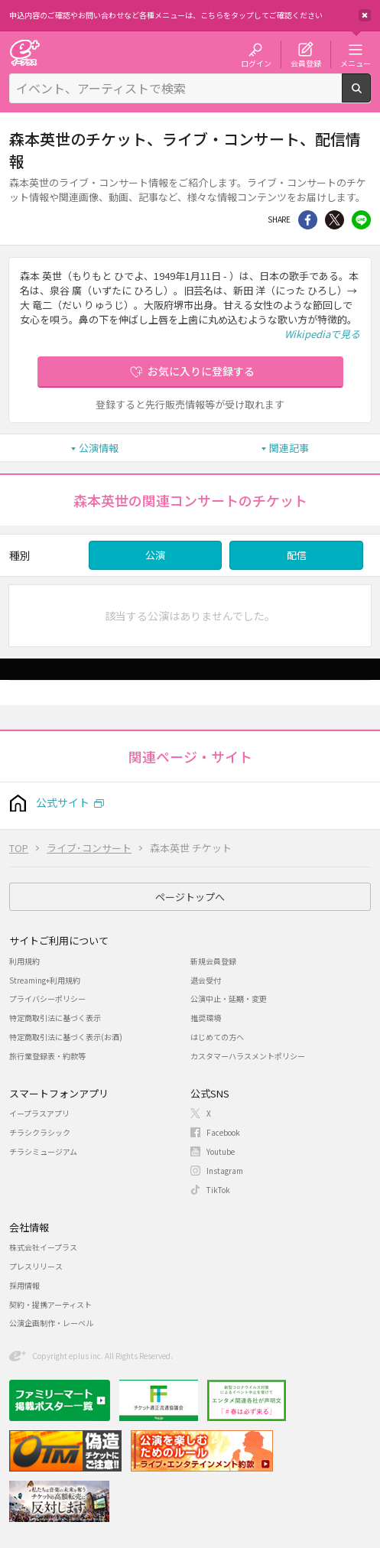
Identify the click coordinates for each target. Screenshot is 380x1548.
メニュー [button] (355, 62)
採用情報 (24, 1285)
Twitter (334, 219)
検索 (370, 96)
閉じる (365, 15)
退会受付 (205, 980)
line (361, 219)
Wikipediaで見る (322, 334)
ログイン (256, 62)
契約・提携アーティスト (50, 1304)
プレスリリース (36, 1266)
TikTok (218, 1189)
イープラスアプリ (39, 1113)
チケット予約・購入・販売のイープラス (24, 52)
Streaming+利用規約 (44, 980)
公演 (155, 555)
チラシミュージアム (43, 1151)
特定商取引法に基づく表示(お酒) (65, 1036)
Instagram (224, 1170)
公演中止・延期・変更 (228, 998)
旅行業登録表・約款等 (47, 1056)
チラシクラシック (39, 1132)
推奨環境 (205, 1017)
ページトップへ (190, 896)
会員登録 (306, 62)
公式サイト (62, 802)
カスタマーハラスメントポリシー (247, 1056)
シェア (307, 219)
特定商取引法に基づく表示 (55, 1017)
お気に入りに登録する (201, 371)
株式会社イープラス (43, 1247)
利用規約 (24, 961)
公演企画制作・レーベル (51, 1322)
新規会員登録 (213, 961)
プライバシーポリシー (47, 998)
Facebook (223, 1132)
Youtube (220, 1151)
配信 (297, 555)
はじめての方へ (217, 1036)
